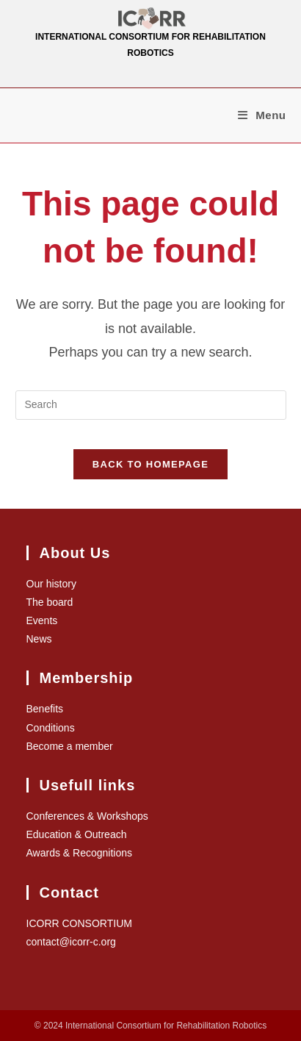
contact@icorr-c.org (71, 942)
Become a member (69, 746)
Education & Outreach (76, 834)
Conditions (50, 728)
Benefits (45, 709)
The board (49, 602)
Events (42, 620)
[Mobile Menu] (262, 115)
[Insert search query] (150, 405)
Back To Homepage (150, 464)
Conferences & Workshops (87, 816)
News (39, 639)
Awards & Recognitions (79, 853)
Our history (51, 584)
